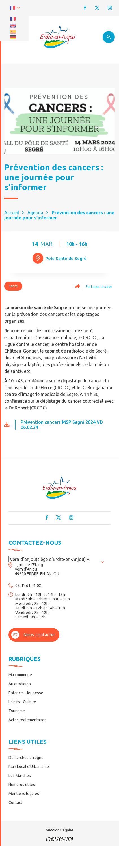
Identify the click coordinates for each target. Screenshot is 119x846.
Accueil (11, 212)
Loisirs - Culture (22, 702)
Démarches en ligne (26, 757)
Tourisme (16, 711)
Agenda (35, 212)
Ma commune (20, 675)
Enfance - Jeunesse (25, 693)
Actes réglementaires (27, 720)
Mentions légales (23, 793)
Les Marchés (19, 775)
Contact (15, 802)
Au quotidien (19, 684)
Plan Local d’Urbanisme (28, 766)
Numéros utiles (21, 784)
